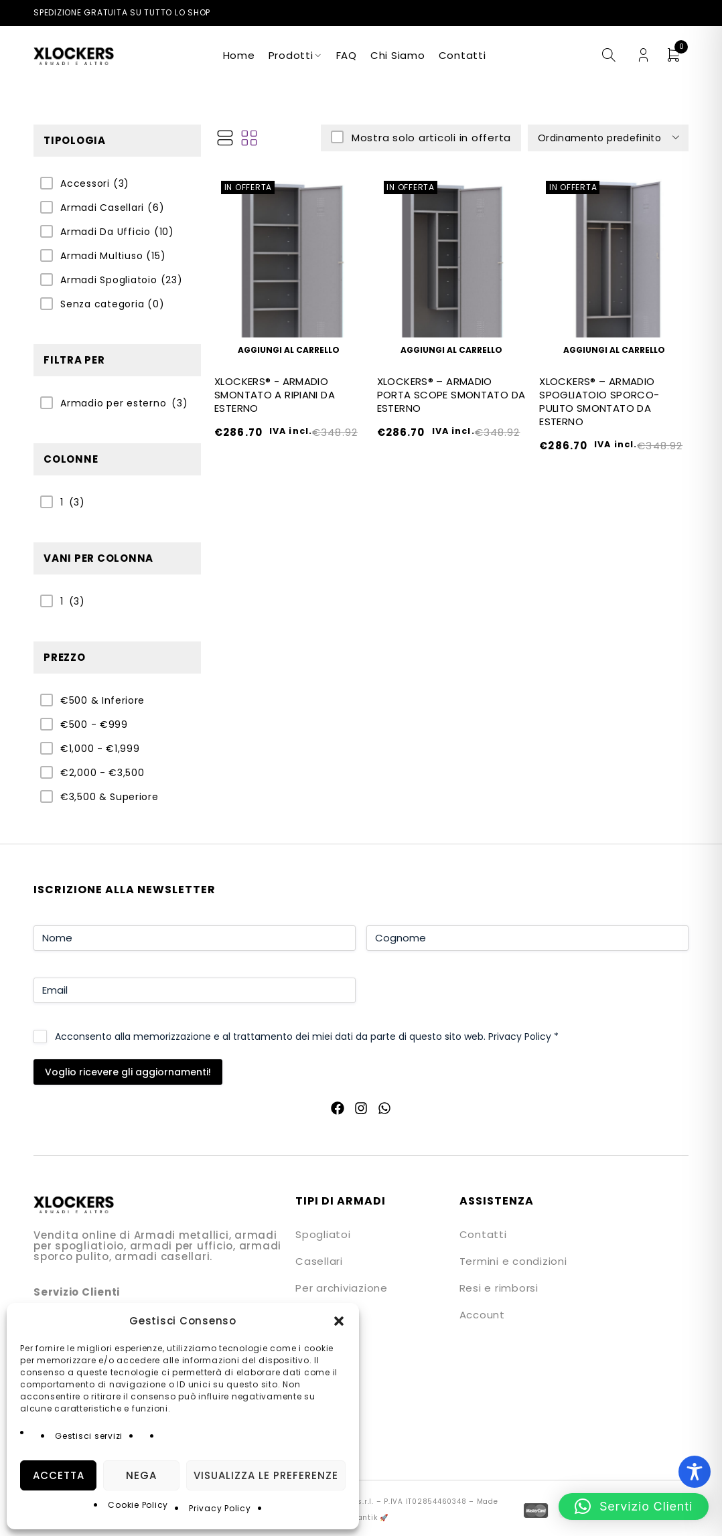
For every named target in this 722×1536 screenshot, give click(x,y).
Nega (141, 1475)
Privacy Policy (220, 1508)
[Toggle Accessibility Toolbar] (694, 1471)
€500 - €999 (94, 724)
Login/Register (643, 55)
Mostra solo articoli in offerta (429, 138)
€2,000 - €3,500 (102, 772)
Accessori (94, 183)
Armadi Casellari (112, 207)
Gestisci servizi (89, 1436)
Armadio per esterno (113, 403)
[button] (339, 1321)
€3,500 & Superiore (109, 796)
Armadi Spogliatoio (121, 280)
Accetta (58, 1475)
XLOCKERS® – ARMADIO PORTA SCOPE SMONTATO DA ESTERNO (451, 394)
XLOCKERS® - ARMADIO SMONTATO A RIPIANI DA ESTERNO (274, 394)
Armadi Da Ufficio (117, 231)
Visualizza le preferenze (266, 1475)
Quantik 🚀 (367, 1518)
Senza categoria (112, 304)
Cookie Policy (138, 1505)
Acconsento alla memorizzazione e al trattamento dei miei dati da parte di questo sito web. (307, 1036)
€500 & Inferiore (102, 700)
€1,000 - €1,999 (100, 748)
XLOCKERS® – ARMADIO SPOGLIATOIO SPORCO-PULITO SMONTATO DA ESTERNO (599, 401)
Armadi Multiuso (112, 255)
